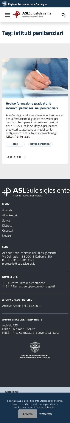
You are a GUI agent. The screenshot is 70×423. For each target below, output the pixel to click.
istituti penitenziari (40, 144)
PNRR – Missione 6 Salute (18, 329)
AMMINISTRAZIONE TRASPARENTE (22, 319)
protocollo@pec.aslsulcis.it (18, 263)
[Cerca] (64, 15)
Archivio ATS (10, 325)
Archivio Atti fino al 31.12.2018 (21, 305)
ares (15, 144)
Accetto (27, 414)
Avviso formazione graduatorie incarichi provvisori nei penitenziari (32, 105)
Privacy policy (45, 413)
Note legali (12, 391)
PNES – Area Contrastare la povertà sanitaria (30, 332)
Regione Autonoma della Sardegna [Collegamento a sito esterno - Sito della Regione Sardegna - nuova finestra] (27, 4)
